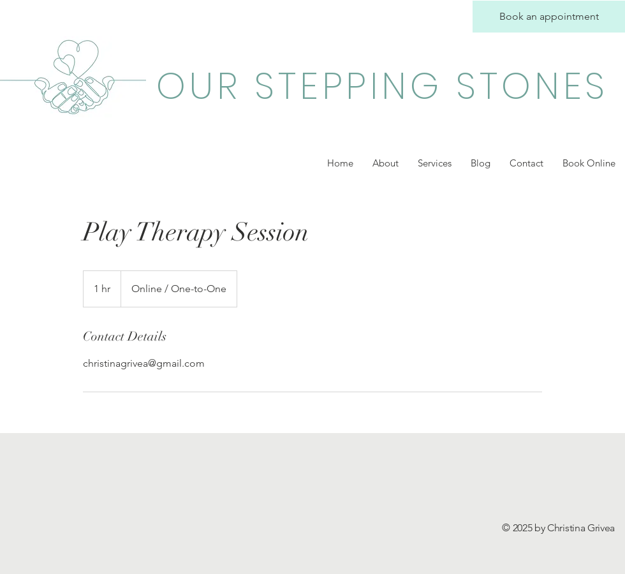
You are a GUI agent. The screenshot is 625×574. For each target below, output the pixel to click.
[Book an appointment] (549, 17)
